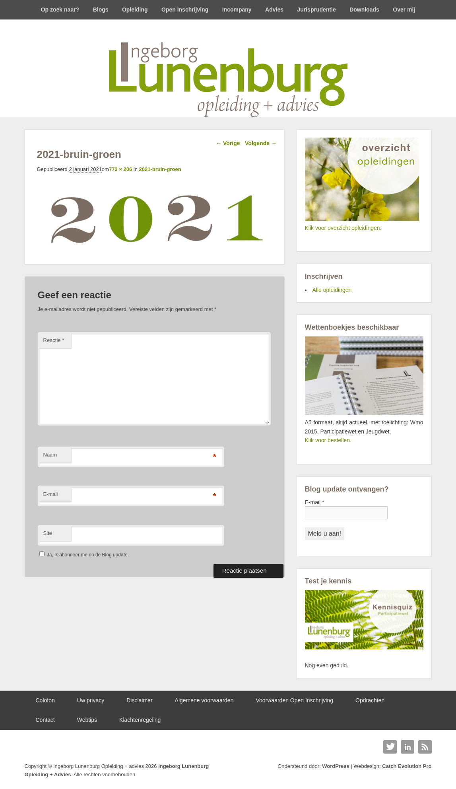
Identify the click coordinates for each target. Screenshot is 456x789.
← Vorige (228, 143)
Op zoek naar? (60, 9)
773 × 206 (120, 169)
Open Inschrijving (184, 9)
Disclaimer (139, 700)
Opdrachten (369, 700)
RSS (425, 747)
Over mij (404, 9)
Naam (50, 455)
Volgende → (261, 143)
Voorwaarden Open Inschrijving (294, 700)
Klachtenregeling (140, 720)
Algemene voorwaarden (204, 700)
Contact (45, 720)
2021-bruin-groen (160, 169)
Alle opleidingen (332, 290)
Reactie (53, 340)
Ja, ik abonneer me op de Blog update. (84, 555)
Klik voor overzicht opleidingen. (343, 228)
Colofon (45, 700)
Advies (274, 9)
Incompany (237, 9)
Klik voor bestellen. (328, 440)
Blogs (101, 9)
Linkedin (407, 747)
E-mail (50, 494)
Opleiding (135, 9)
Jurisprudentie (316, 9)
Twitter (390, 747)
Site (47, 533)
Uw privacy (90, 700)
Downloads (364, 9)
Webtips (87, 720)
